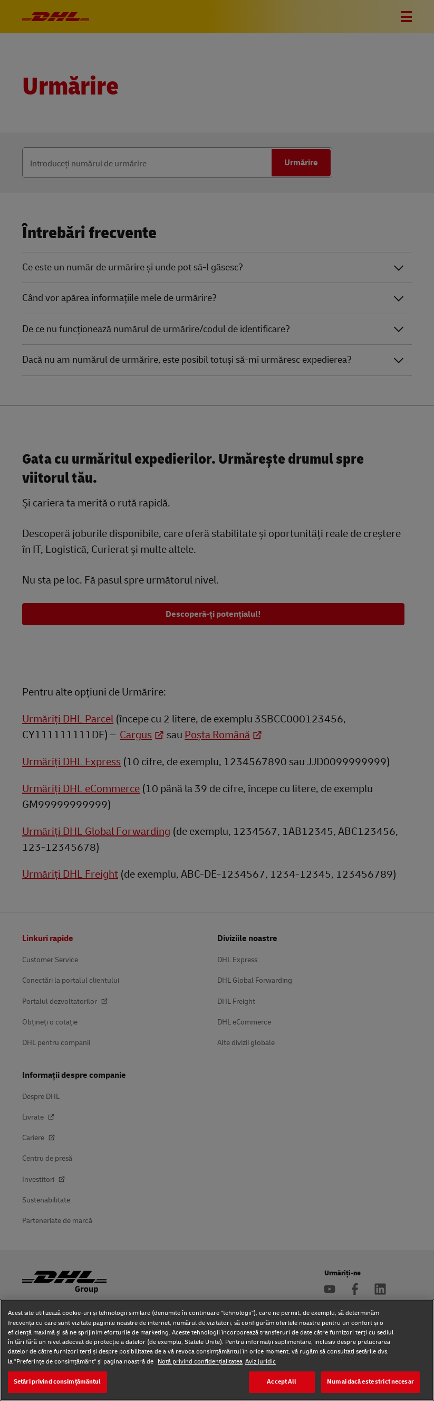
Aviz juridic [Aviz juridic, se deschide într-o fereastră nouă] (260, 1362)
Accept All (281, 1382)
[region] (217, 1350)
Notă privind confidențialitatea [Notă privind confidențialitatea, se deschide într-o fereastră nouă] (200, 1362)
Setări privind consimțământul (57, 1382)
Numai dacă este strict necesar (370, 1382)
